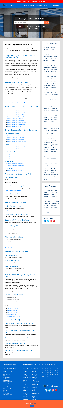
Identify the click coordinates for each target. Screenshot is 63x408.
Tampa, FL (53, 168)
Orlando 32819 (46, 209)
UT (50, 378)
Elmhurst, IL (45, 90)
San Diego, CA (54, 154)
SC (57, 376)
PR (52, 376)
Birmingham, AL (54, 65)
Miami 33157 (46, 207)
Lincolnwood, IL (46, 112)
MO (50, 372)
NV (55, 374)
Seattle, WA (45, 161)
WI (42, 380)
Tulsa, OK (45, 172)
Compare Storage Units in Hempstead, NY (16, 146)
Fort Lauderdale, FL (35, 381)
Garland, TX (45, 51)
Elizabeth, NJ (53, 89)
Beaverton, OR (46, 63)
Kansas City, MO (46, 106)
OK (45, 376)
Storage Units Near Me (29, 5)
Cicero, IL (53, 74)
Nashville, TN (54, 124)
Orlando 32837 (54, 207)
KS (47, 370)
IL (42, 370)
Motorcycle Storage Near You (13, 316)
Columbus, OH (46, 79)
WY (48, 380)
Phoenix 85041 (54, 210)
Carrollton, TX (54, 71)
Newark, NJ (45, 128)
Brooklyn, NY (46, 71)
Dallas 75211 (53, 194)
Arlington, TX (46, 58)
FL (47, 368)
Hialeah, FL (53, 54)
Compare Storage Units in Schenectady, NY (16, 124)
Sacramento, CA (54, 151)
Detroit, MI (53, 87)
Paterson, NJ (46, 140)
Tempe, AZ (45, 170)
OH (43, 376)
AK (42, 366)
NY (57, 374)
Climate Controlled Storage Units (9, 368)
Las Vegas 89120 (46, 199)
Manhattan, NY (54, 117)
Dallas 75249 (46, 194)
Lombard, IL (45, 113)
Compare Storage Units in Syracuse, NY (15, 116)
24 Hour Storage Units (7, 367)
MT (55, 372)
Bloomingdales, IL (47, 67)
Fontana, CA (53, 92)
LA (52, 370)
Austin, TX (53, 60)
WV (45, 380)
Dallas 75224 (46, 196)
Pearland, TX (53, 140)
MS (52, 372)
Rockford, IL (45, 151)
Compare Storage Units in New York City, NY (16, 108)
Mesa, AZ (45, 121)
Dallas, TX (45, 83)
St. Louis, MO (54, 163)
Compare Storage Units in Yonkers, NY (15, 114)
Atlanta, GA (53, 58)
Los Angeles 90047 (47, 203)
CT (57, 366)
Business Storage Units (7, 371)
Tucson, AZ (53, 170)
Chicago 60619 (54, 190)
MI (45, 372)
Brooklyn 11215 (54, 188)
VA (52, 378)
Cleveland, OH (46, 76)
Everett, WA (53, 90)
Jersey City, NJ (54, 104)
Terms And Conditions (7, 394)
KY (50, 370)
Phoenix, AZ (53, 142)
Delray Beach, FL (46, 85)
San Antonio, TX (54, 153)
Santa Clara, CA (46, 159)
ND (42, 374)
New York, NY (54, 126)
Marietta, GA (46, 119)
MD (57, 370)
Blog (54, 5)
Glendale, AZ (46, 52)
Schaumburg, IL (54, 159)
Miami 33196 (46, 205)
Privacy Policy (6, 393)
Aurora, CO (45, 60)
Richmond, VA (54, 149)
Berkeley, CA (46, 65)
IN (45, 370)
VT (55, 378)
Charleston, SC (46, 73)
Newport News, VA (55, 128)
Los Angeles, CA (46, 115)
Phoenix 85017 (46, 212)
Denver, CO (53, 85)
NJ (50, 374)
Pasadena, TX (54, 138)
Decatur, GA (53, 83)
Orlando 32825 (54, 209)
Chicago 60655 (46, 192)
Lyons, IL (45, 117)
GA (50, 368)
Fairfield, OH (46, 92)
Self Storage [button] (38, 5)
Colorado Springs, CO (27, 377)
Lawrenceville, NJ (54, 110)
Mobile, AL (45, 124)
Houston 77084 (54, 198)
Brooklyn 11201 (46, 188)
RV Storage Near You (11, 314)
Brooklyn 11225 (46, 190)
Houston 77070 (54, 196)
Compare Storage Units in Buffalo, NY (15, 110)
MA (55, 370)
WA (57, 378)
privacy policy (34, 403)
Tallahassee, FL (46, 168)
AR (47, 366)
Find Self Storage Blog (7, 388)
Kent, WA (53, 106)
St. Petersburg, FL (47, 166)
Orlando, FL (53, 136)
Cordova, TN (46, 81)
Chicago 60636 (54, 192)
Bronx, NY (45, 179)
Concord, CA (53, 79)
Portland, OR (46, 147)
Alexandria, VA (54, 56)
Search (47, 22)
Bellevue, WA (53, 63)
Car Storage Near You (12, 310)
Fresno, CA (45, 49)
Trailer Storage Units (7, 383)
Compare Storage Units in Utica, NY (15, 126)
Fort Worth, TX (54, 47)
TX (47, 378)
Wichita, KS (53, 176)
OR (47, 376)
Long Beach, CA (54, 113)
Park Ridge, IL (46, 138)
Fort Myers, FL (46, 47)
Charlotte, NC (54, 73)
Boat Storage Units (7, 378)
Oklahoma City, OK (35, 393)
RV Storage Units (6, 380)
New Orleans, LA (46, 126)
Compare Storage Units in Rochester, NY (15, 112)
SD (42, 378)
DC (42, 368)
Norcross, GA (46, 130)
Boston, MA (45, 69)
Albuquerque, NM (47, 56)
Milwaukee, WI (46, 123)
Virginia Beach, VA (47, 174)
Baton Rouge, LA (54, 62)
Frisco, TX (53, 49)
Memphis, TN (54, 119)
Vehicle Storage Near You (12, 308)
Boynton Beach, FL (55, 69)
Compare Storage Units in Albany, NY (15, 118)
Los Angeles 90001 (55, 201)
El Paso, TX (45, 89)
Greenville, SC (46, 54)
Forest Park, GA (46, 94)
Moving (4, 391)
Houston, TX (53, 97)
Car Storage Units (6, 377)
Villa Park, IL (53, 172)
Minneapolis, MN (54, 123)
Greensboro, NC (54, 52)
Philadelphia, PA (46, 142)
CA (52, 366)
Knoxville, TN (46, 108)
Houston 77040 (46, 198)
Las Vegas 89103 (46, 201)
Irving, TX (53, 103)
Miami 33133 (53, 205)
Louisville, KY (54, 115)
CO (55, 366)
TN (45, 378)
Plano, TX (45, 144)
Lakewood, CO (54, 108)
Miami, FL (53, 121)
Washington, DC (54, 174)
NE (45, 374)
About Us (58, 5)
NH (47, 374)
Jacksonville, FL (46, 104)
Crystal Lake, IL (54, 81)
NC (57, 372)
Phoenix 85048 (46, 210)
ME (42, 372)
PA (50, 376)
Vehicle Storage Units (7, 375)
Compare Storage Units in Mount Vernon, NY (16, 122)
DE (45, 368)
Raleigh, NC (53, 147)
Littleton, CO (54, 112)
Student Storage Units (7, 372)
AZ (50, 366)
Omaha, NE (45, 136)
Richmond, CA (46, 149)
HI (52, 368)
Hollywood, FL (46, 97)
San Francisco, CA (47, 158)
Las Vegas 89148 (54, 199)
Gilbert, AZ (53, 51)
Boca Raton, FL (54, 67)
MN (48, 372)
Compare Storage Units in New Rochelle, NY (16, 120)
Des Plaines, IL (46, 87)
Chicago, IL (45, 74)
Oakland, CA (46, 133)
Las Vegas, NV (46, 110)
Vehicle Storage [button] (46, 5)
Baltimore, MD (46, 62)
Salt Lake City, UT (47, 153)
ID (57, 368)
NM (52, 374)
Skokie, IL (53, 161)
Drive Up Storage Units (7, 369)
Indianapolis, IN (54, 99)
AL (45, 366)
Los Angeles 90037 (55, 203)
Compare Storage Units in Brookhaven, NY (16, 148)
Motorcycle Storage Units (8, 381)
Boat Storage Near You (12, 312)
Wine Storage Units (7, 374)
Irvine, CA (45, 103)
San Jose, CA (53, 158)
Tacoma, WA (53, 166)
